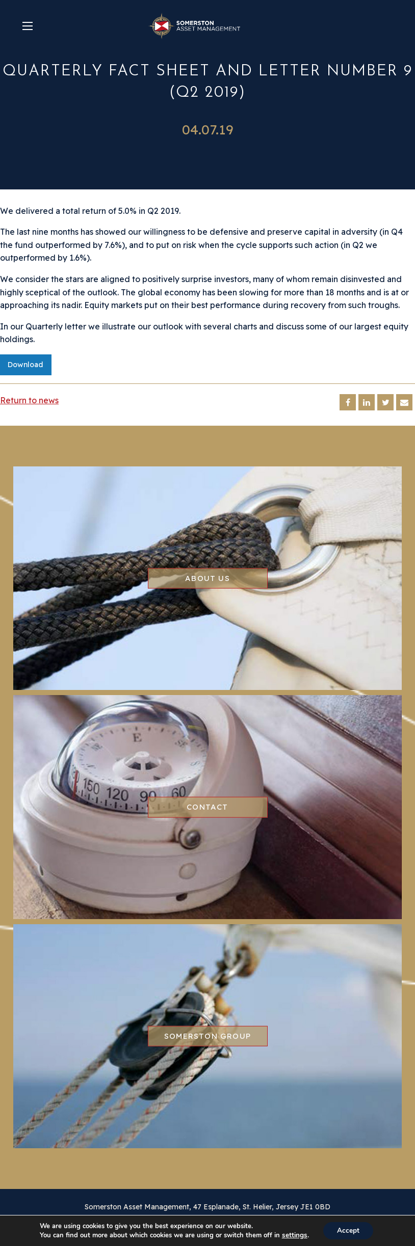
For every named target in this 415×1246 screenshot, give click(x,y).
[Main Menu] (27, 26)
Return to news (29, 400)
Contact (207, 807)
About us (207, 578)
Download (25, 364)
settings (293, 1234)
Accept (347, 1230)
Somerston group (207, 1036)
